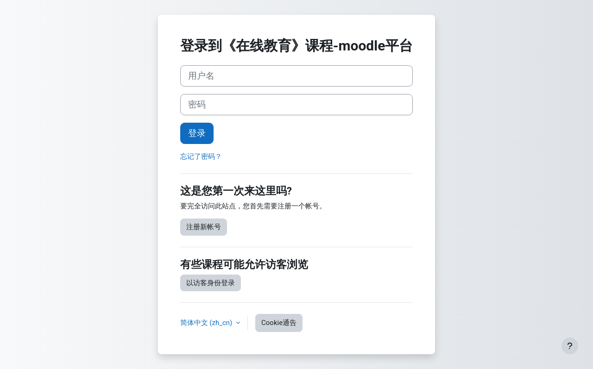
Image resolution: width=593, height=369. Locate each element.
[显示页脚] (569, 346)
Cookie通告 (278, 323)
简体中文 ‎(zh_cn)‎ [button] (207, 323)
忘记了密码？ (201, 156)
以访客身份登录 (210, 283)
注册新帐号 (203, 227)
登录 (197, 133)
